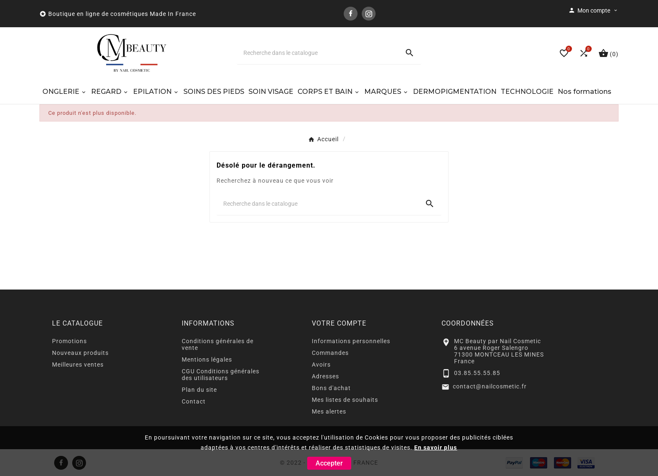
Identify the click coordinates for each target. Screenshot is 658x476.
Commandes (330, 352)
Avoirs (321, 364)
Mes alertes (329, 411)
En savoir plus (435, 447)
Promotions (69, 341)
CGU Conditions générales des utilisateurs (220, 374)
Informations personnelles (351, 341)
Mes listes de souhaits (345, 399)
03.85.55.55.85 (477, 373)
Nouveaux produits (80, 352)
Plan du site (199, 389)
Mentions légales (207, 359)
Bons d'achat (331, 388)
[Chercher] (317, 52)
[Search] (410, 53)
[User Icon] (593, 10)
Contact (194, 401)
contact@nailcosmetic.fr (490, 386)
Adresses (325, 376)
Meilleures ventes (78, 364)
